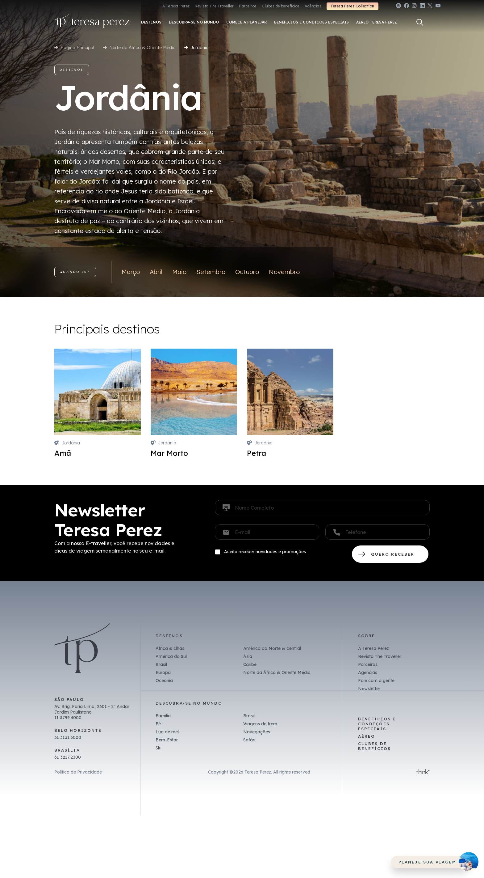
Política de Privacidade (78, 772)
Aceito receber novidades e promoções (265, 551)
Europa (163, 672)
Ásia (247, 656)
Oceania (164, 680)
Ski (158, 748)
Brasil (161, 664)
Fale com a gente (376, 680)
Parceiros (248, 6)
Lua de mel (167, 732)
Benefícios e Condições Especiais (377, 723)
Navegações (256, 732)
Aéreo (366, 736)
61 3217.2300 (67, 757)
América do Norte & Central (272, 648)
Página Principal (77, 47)
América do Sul (171, 656)
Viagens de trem (260, 724)
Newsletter (369, 688)
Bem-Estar (167, 740)
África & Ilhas (170, 648)
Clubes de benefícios (281, 6)
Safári (249, 740)
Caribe (250, 664)
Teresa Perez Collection (352, 6)
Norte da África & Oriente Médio (142, 47)
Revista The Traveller (214, 6)
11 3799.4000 (67, 717)
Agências (313, 6)
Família (163, 716)
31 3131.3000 (67, 737)
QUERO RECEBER (390, 554)
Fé (158, 724)
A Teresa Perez (176, 6)
